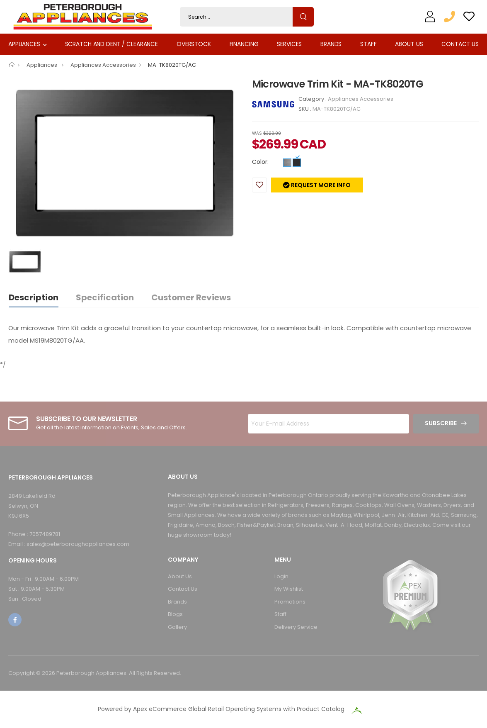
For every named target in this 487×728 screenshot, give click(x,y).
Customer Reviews (191, 297)
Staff (368, 44)
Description (33, 297)
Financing (244, 44)
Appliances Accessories (103, 65)
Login (281, 576)
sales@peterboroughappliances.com (78, 544)
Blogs (175, 614)
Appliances (24, 44)
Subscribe (441, 423)
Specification (105, 297)
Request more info (320, 185)
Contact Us (460, 44)
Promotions (289, 602)
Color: (260, 162)
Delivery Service (295, 627)
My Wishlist (288, 589)
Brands (331, 44)
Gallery (177, 627)
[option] (124, 162)
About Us (409, 44)
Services (289, 44)
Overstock (194, 44)
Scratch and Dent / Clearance (111, 44)
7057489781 (44, 534)
